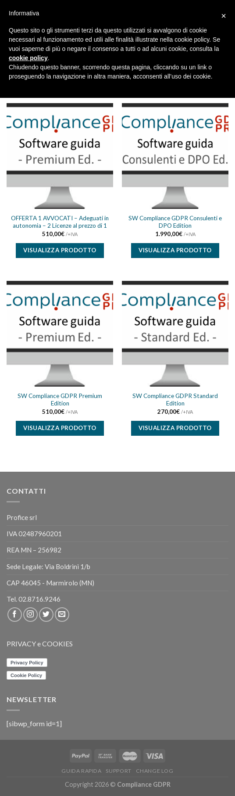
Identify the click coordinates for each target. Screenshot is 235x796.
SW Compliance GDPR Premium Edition (60, 399)
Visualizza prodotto (59, 250)
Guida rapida (81, 770)
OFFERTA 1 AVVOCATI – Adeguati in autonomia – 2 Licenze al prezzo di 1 (60, 222)
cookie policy (28, 57)
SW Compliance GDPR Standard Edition (175, 399)
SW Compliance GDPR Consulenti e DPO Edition (175, 222)
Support (118, 770)
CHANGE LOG (155, 770)
